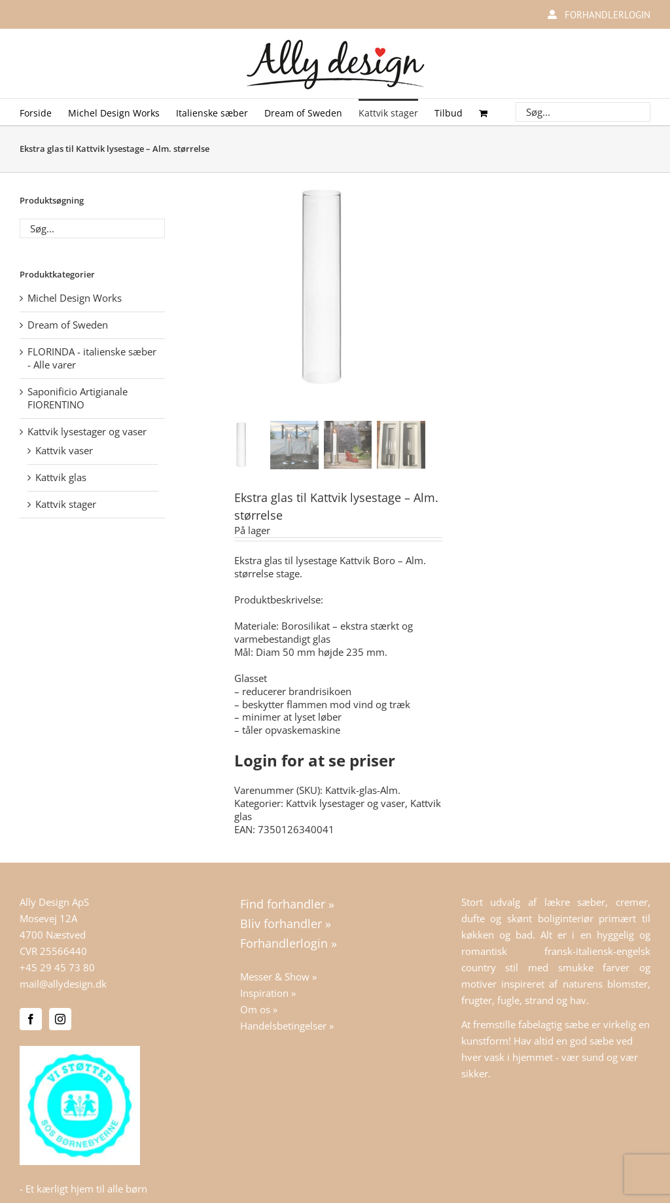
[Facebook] (31, 1019)
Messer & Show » (278, 976)
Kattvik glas (60, 477)
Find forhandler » (287, 904)
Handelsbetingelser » (287, 1025)
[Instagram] (60, 1019)
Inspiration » (268, 992)
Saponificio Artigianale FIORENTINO (77, 398)
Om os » (258, 1009)
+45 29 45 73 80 (57, 967)
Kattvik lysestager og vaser (345, 803)
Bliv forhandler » (285, 923)
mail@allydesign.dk (63, 983)
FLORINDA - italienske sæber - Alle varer (91, 358)
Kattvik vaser (64, 450)
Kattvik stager (65, 504)
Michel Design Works (74, 297)
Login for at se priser (314, 760)
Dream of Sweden (67, 324)
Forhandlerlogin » (288, 943)
